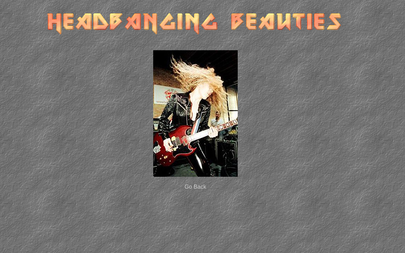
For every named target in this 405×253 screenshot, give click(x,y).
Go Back (195, 187)
